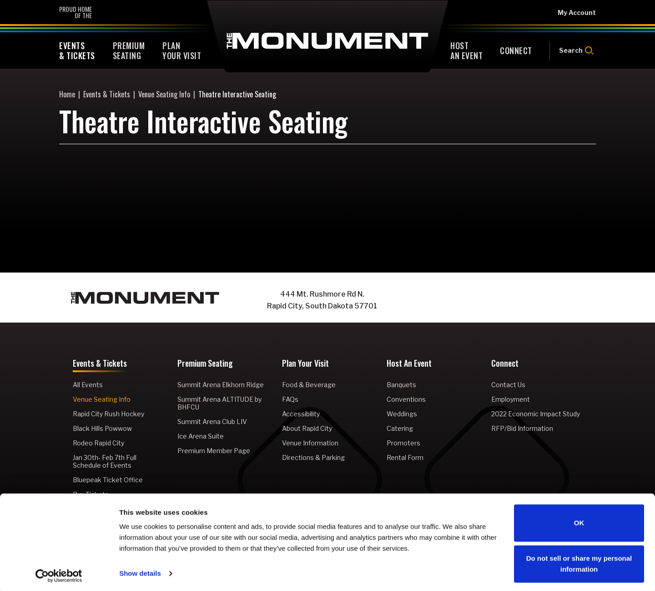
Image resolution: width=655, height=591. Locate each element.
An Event (466, 50)
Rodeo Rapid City (98, 443)
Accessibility (301, 414)
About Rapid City (307, 428)
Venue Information (310, 443)
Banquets (401, 385)
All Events (88, 385)
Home (67, 94)
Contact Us (508, 385)
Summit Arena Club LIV (212, 421)
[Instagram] (500, 300)
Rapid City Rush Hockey (108, 414)
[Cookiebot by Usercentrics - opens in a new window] (59, 573)
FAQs (290, 399)
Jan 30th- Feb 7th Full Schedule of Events (104, 461)
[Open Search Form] (572, 50)
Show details (140, 571)
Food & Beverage (309, 385)
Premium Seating (205, 364)
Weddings (402, 414)
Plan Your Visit (305, 364)
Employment (510, 399)
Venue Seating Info (164, 94)
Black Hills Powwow (102, 428)
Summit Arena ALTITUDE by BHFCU (219, 403)
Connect (505, 364)
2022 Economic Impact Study (535, 414)
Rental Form (405, 457)
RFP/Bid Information (522, 428)
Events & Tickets (106, 94)
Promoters (403, 443)
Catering (400, 428)
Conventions (406, 399)
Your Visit (181, 50)
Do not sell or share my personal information (579, 561)
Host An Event (409, 364)
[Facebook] (482, 300)
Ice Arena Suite (200, 436)
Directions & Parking (313, 457)
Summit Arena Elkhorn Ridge (220, 385)
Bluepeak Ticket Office (108, 480)
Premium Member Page (213, 451)
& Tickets (77, 50)
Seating (129, 50)
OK (579, 521)
